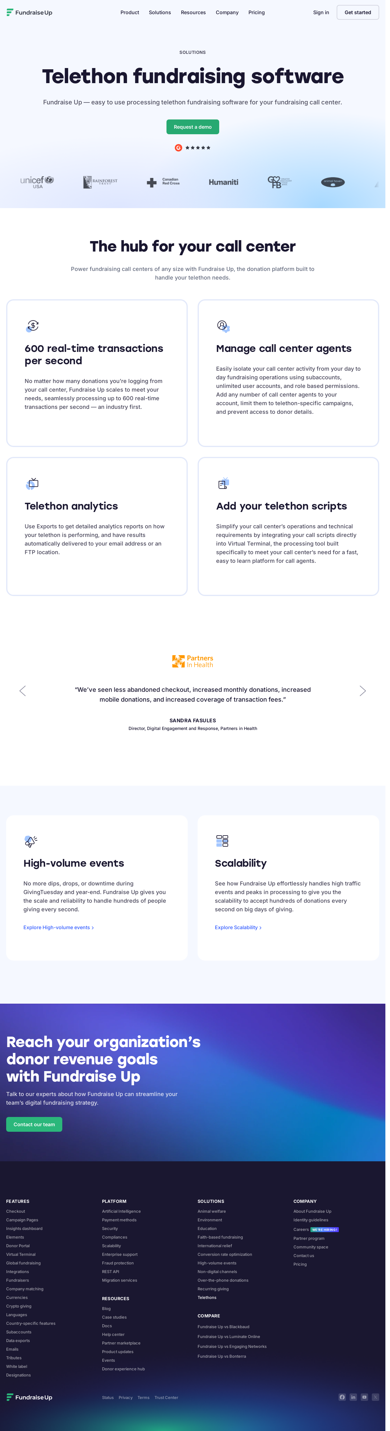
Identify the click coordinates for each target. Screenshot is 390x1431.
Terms (144, 1397)
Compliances (114, 1237)
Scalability (111, 1245)
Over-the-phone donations (223, 1280)
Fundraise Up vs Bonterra (222, 1356)
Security (110, 1228)
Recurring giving (213, 1288)
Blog (106, 1308)
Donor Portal (18, 1245)
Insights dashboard (24, 1228)
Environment (210, 1219)
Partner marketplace (121, 1342)
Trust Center (166, 1397)
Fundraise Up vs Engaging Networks (232, 1346)
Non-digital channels (217, 1271)
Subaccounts (18, 1331)
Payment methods (119, 1219)
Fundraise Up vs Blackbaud (223, 1326)
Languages (16, 1314)
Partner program (309, 1238)
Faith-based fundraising (220, 1237)
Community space (311, 1246)
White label (16, 1366)
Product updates (117, 1351)
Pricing (256, 12)
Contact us (304, 1255)
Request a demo (193, 127)
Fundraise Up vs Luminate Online (229, 1336)
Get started (358, 12)
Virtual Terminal (20, 1254)
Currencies (17, 1297)
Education (207, 1228)
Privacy (126, 1397)
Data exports (18, 1340)
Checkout (15, 1211)
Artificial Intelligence (121, 1211)
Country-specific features (30, 1323)
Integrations (17, 1271)
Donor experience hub (123, 1368)
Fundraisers (17, 1280)
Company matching (24, 1288)
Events (108, 1360)
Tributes (14, 1357)
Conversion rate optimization (225, 1254)
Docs (107, 1325)
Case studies (114, 1317)
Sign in (321, 12)
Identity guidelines (311, 1219)
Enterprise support (120, 1254)
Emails (12, 1349)
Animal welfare (212, 1211)
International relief (215, 1245)
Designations (18, 1375)
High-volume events (217, 1262)
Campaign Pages (22, 1219)
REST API (110, 1271)
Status (108, 1397)
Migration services (119, 1280)
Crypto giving (18, 1306)
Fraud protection (118, 1262)
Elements (15, 1237)
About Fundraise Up (312, 1211)
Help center (113, 1334)
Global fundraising (23, 1262)
